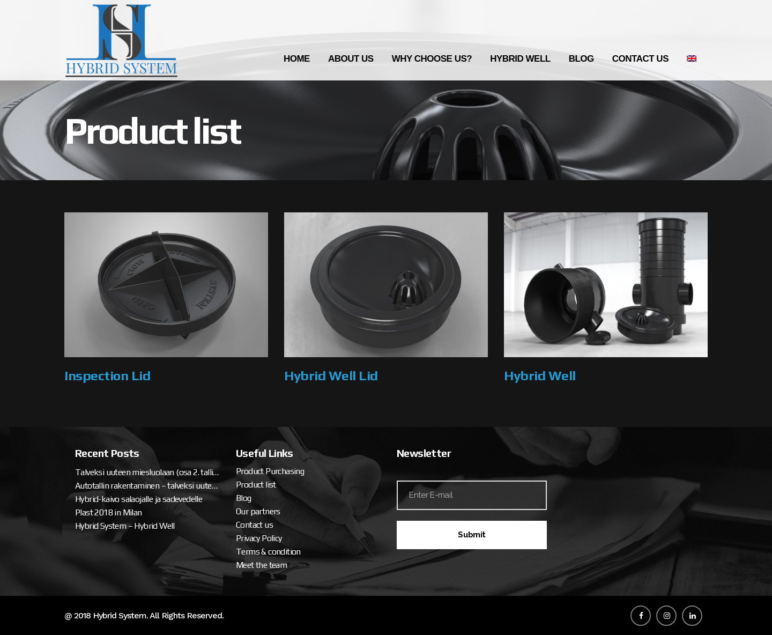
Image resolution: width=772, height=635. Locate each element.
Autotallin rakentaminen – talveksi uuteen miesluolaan (147, 486)
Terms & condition (268, 552)
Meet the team (261, 565)
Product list (256, 484)
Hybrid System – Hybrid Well (125, 526)
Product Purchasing (270, 471)
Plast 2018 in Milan (108, 512)
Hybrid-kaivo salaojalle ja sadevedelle (138, 499)
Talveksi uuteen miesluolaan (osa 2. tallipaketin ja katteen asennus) (147, 472)
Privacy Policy (259, 538)
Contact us (254, 525)
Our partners (258, 511)
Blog (243, 498)
